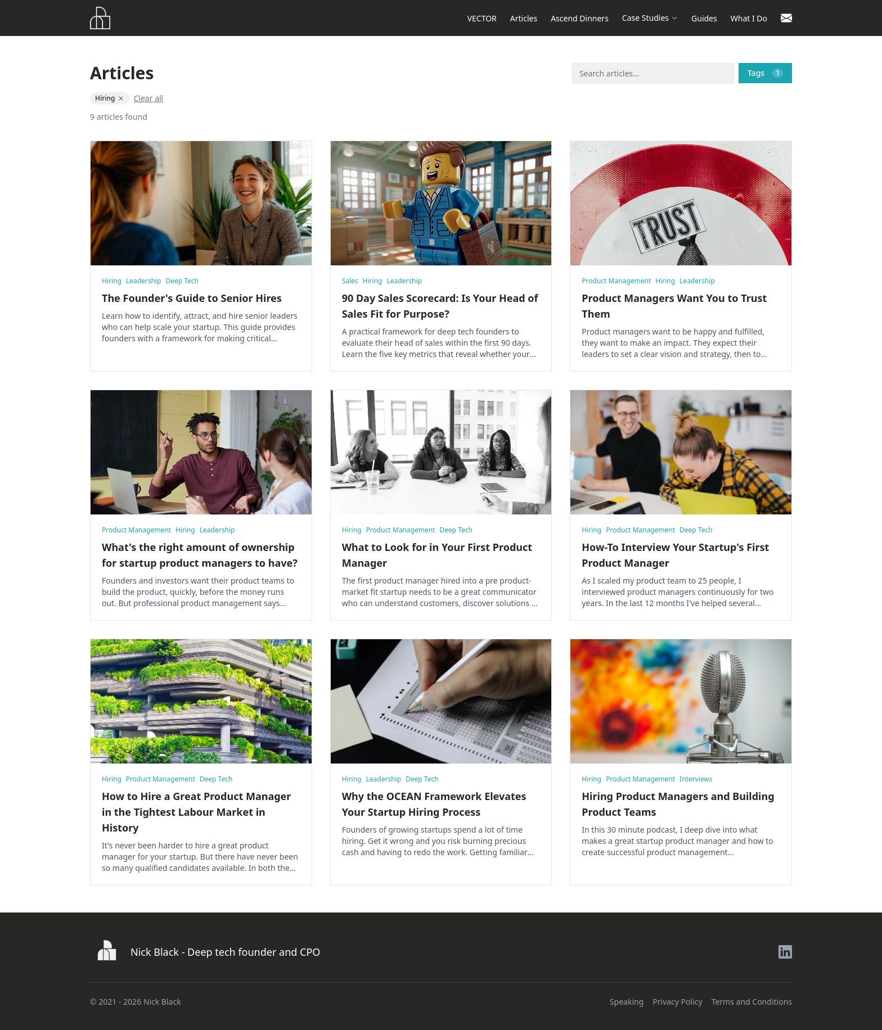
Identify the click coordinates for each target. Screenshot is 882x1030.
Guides (704, 18)
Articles (523, 18)
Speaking (627, 1001)
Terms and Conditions (752, 1001)
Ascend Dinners (580, 18)
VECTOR (482, 18)
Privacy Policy (677, 1001)
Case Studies (650, 17)
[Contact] (786, 18)
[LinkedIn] (785, 952)
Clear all (149, 98)
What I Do (749, 18)
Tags (765, 72)
